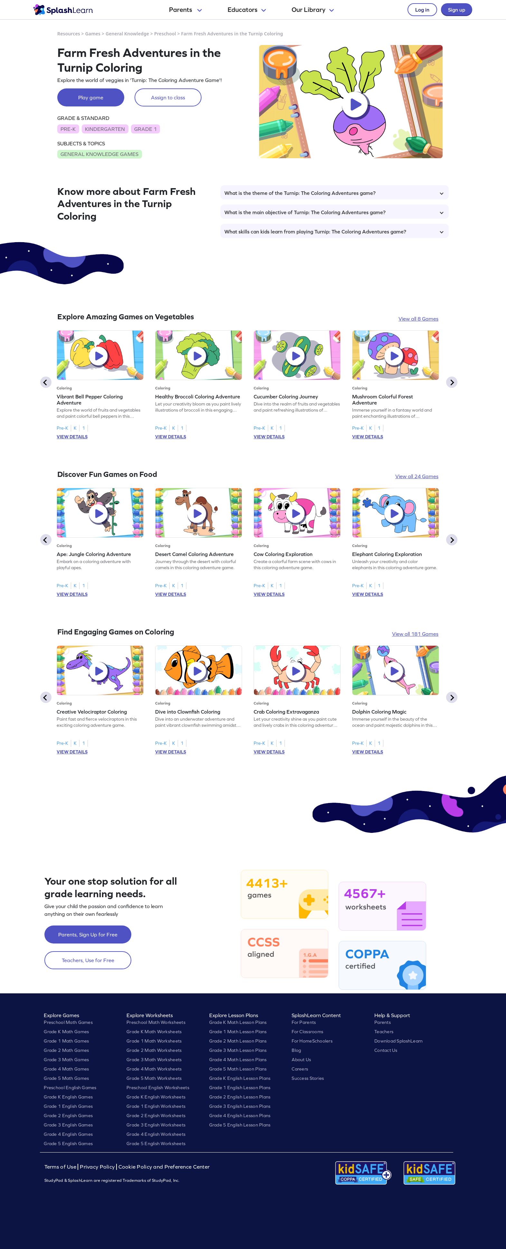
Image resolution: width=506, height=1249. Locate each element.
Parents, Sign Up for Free (87, 934)
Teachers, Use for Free (88, 960)
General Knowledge (127, 34)
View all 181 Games (415, 634)
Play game (90, 97)
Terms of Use (61, 1167)
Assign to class (168, 97)
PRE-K (68, 129)
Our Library (313, 9)
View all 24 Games (416, 476)
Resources (68, 34)
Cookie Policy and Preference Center (164, 1167)
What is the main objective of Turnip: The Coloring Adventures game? (334, 212)
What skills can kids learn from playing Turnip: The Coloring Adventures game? (334, 231)
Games (93, 34)
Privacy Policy (97, 1167)
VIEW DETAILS (72, 436)
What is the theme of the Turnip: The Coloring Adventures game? (334, 193)
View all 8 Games (418, 319)
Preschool (165, 34)
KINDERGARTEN (105, 129)
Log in (422, 10)
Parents (185, 9)
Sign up (456, 10)
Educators (247, 9)
